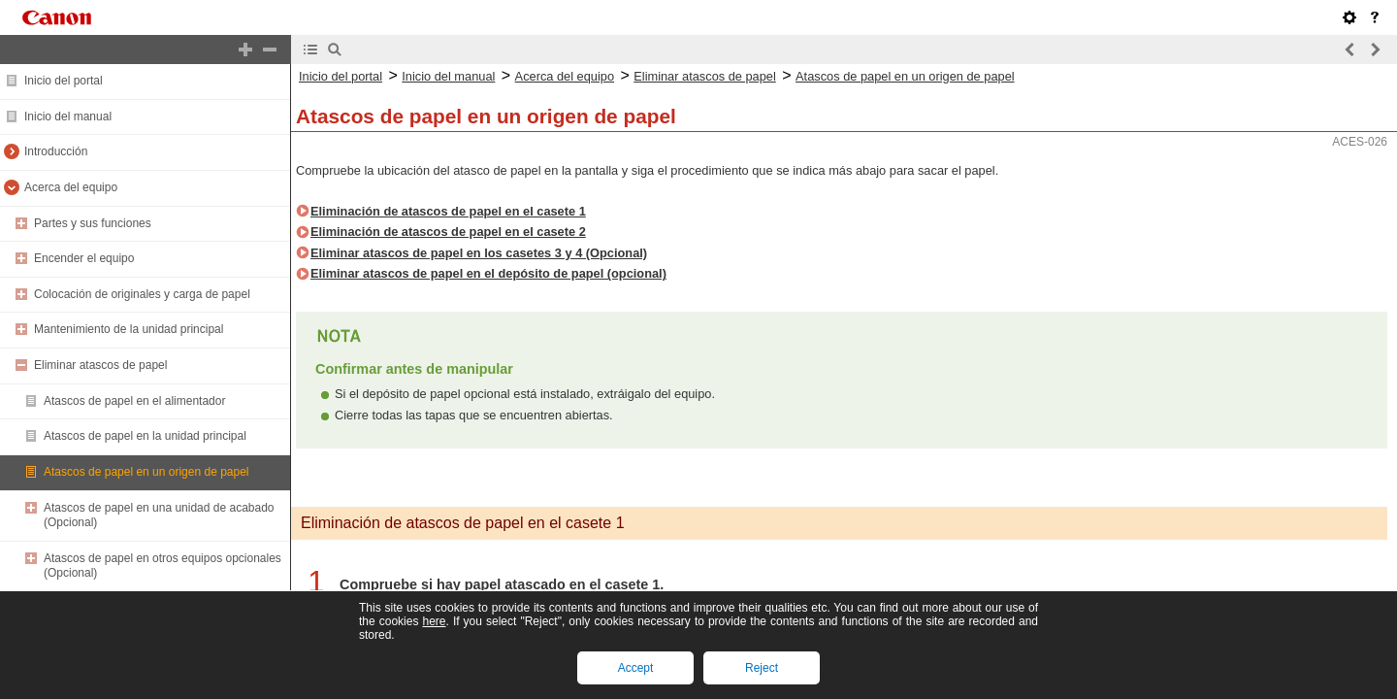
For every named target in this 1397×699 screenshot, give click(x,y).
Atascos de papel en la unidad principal (145, 436)
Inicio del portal (63, 80)
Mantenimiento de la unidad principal (128, 329)
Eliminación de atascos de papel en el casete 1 (448, 211)
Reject (761, 668)
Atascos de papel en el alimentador (134, 401)
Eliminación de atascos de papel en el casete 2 (448, 231)
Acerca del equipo (70, 187)
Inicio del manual (68, 116)
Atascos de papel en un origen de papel (146, 472)
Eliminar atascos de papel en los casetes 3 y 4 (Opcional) (478, 253)
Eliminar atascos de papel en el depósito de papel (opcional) (488, 273)
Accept (636, 668)
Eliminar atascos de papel (100, 365)
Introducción (55, 151)
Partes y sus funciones (92, 223)
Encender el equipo (84, 258)
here (433, 621)
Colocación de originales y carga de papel (142, 294)
